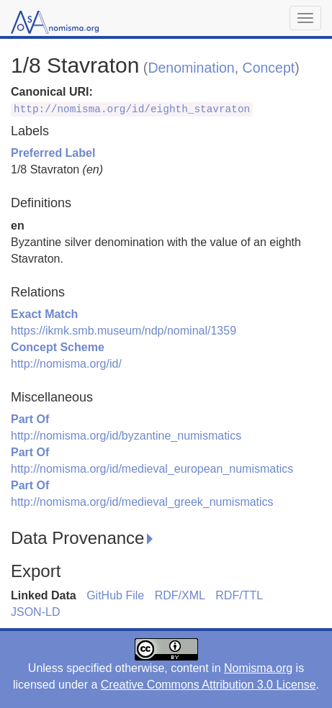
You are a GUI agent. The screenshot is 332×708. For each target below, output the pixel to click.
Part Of (30, 419)
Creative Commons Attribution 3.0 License (208, 684)
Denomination (191, 68)
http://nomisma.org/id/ (66, 364)
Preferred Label (53, 153)
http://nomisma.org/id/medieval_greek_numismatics (142, 502)
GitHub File (115, 595)
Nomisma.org (258, 668)
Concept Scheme (57, 347)
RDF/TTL (239, 595)
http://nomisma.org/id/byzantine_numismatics (126, 436)
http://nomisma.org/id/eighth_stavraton (132, 109)
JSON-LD (35, 612)
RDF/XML (180, 595)
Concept (269, 68)
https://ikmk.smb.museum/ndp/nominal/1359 (123, 330)
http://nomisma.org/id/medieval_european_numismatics (152, 469)
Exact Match (44, 314)
